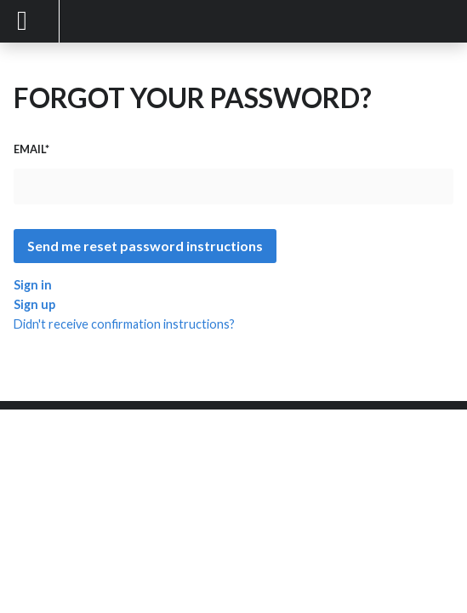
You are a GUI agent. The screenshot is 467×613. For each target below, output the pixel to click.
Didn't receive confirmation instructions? (124, 324)
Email (29, 149)
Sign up (34, 304)
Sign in (33, 285)
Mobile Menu (30, 21)
